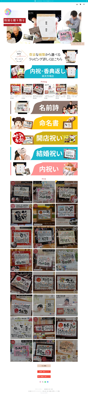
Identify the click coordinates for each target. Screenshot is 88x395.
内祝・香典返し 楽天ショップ (44, 376)
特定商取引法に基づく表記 (48, 389)
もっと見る (44, 365)
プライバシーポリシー (38, 389)
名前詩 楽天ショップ (44, 371)
